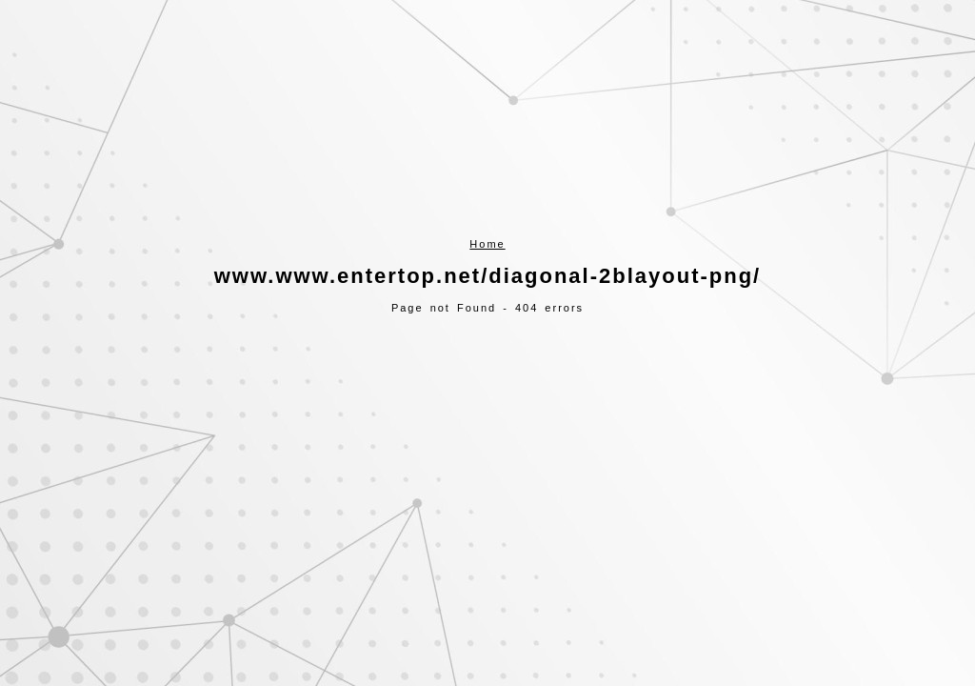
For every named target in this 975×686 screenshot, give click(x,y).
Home (487, 244)
